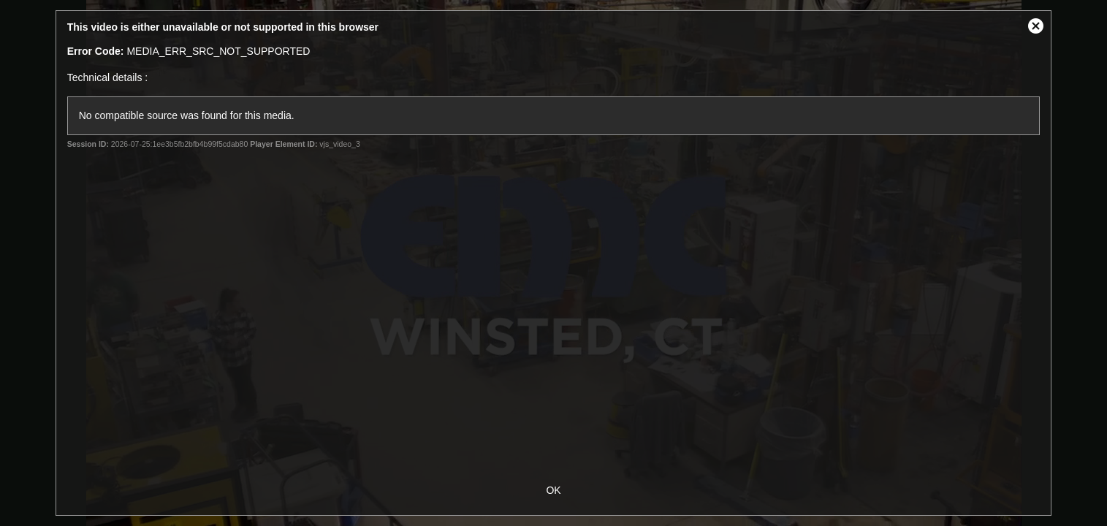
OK (553, 490)
